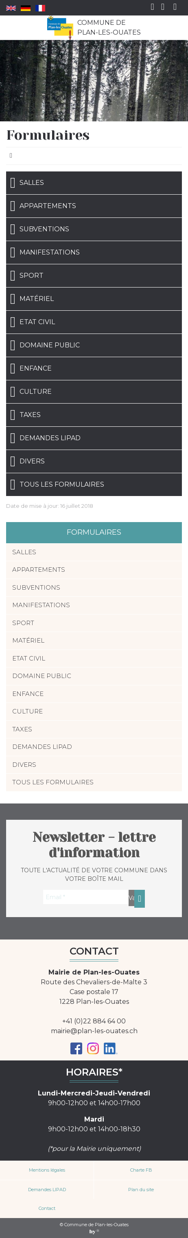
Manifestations (45, 252)
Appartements (43, 206)
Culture (31, 391)
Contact (47, 1208)
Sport (27, 275)
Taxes (25, 415)
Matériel (32, 299)
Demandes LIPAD (45, 438)
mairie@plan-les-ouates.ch (94, 1031)
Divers (27, 461)
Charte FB (141, 1170)
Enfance (31, 368)
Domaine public (45, 345)
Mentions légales (47, 1170)
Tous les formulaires (57, 484)
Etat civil (32, 322)
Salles (27, 183)
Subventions (39, 229)
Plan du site (141, 1189)
